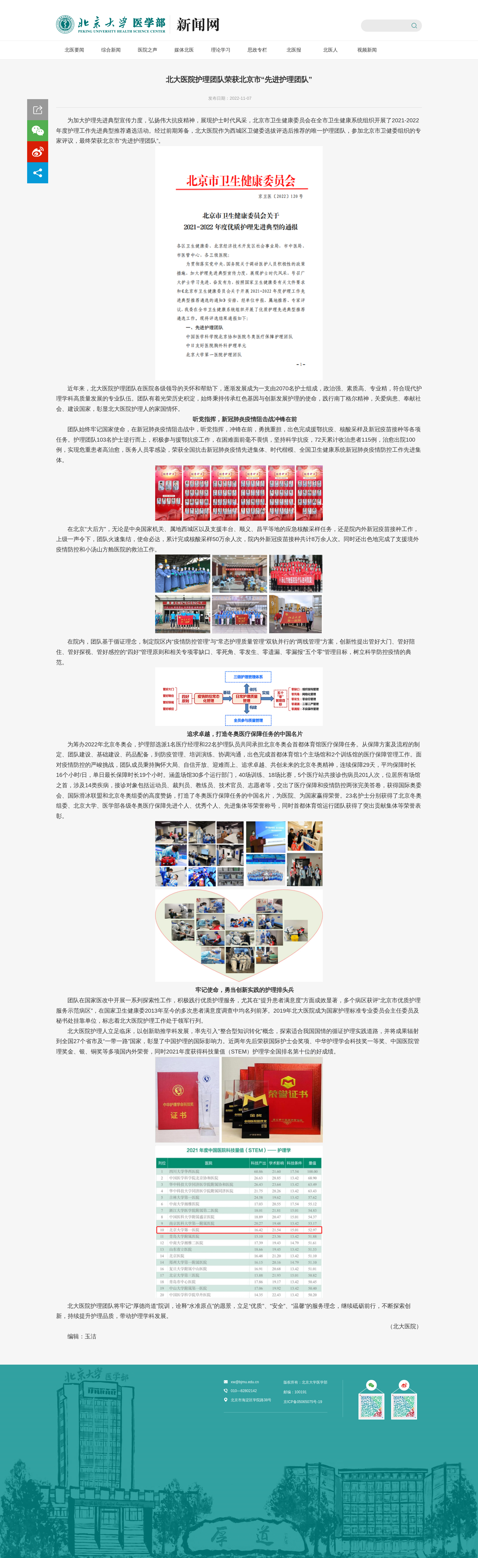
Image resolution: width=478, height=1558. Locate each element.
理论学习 (220, 49)
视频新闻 (367, 49)
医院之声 (147, 49)
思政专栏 (257, 49)
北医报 (294, 49)
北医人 (330, 49)
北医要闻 (74, 49)
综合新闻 (111, 49)
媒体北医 (184, 49)
